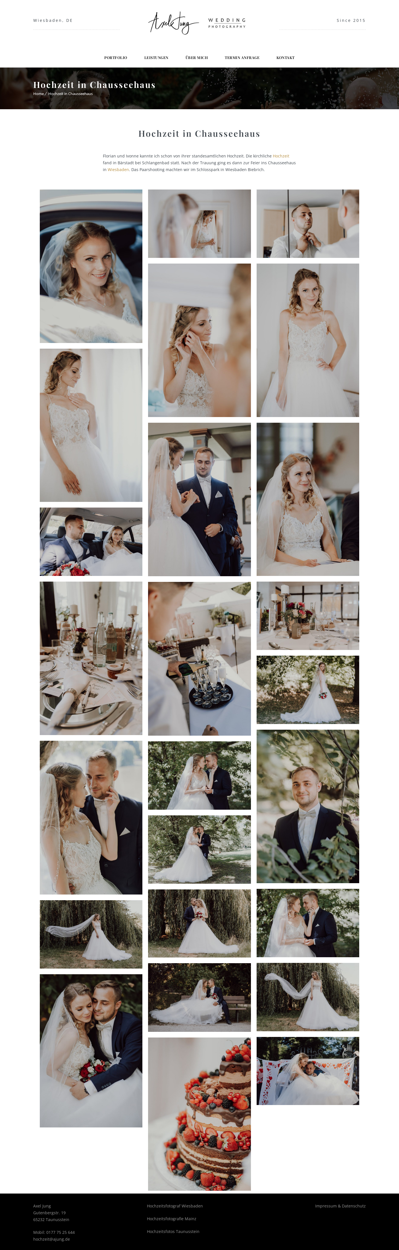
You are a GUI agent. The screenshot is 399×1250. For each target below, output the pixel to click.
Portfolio (115, 54)
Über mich (197, 54)
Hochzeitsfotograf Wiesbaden (175, 1203)
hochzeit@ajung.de (51, 1236)
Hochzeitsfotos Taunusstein (173, 1229)
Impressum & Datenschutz (340, 1203)
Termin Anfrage (242, 54)
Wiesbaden (118, 167)
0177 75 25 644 (60, 1229)
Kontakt (286, 54)
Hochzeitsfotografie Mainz (171, 1216)
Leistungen (156, 54)
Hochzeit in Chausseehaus (70, 91)
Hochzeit (281, 153)
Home (38, 91)
